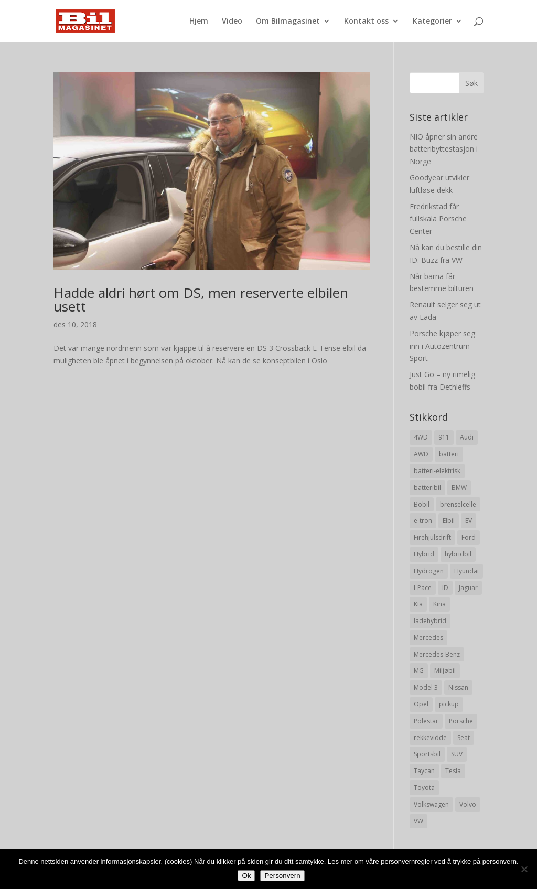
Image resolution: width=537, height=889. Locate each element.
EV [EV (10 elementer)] (468, 520)
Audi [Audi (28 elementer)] (467, 437)
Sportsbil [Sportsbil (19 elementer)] (427, 753)
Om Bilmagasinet (288, 21)
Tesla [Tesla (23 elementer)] (453, 770)
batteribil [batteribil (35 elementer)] (427, 487)
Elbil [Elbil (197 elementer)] (449, 520)
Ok (246, 876)
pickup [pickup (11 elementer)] (449, 704)
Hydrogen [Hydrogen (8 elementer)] (429, 570)
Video (232, 21)
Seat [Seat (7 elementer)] (463, 737)
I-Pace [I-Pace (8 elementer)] (423, 587)
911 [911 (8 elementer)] (443, 437)
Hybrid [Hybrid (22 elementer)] (424, 554)
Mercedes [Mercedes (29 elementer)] (428, 637)
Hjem (198, 21)
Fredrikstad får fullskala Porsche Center (438, 219)
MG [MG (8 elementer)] (419, 670)
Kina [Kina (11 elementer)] (439, 603)
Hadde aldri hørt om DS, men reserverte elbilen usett (200, 299)
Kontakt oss (366, 21)
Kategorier (432, 21)
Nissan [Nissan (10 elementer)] (458, 687)
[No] (524, 869)
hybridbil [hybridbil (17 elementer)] (458, 554)
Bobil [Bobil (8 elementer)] (421, 504)
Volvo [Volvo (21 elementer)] (467, 804)
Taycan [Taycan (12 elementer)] (424, 770)
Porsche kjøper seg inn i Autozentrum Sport (442, 345)
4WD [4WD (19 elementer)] (421, 437)
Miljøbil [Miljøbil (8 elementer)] (445, 670)
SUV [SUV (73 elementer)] (457, 753)
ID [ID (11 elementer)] (445, 587)
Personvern (282, 876)
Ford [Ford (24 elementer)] (468, 537)
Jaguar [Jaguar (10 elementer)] (468, 587)
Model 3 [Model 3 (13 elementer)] (426, 687)
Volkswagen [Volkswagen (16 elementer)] (431, 804)
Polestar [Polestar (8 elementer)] (426, 720)
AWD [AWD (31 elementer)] (421, 453)
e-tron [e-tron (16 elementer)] (423, 520)
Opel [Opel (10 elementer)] (421, 704)
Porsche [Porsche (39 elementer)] (461, 720)
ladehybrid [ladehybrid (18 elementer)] (430, 620)
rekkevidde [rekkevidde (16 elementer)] (430, 737)
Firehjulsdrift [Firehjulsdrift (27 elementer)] (432, 537)
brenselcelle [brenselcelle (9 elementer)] (458, 504)
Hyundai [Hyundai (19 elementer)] (466, 570)
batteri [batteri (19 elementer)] (449, 453)
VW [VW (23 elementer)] (418, 821)
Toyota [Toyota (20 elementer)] (424, 787)
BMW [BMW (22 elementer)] (459, 487)
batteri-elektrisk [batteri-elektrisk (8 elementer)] (437, 470)
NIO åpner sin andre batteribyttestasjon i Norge (444, 149)
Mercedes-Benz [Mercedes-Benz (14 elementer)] (437, 654)
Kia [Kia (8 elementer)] (418, 603)
